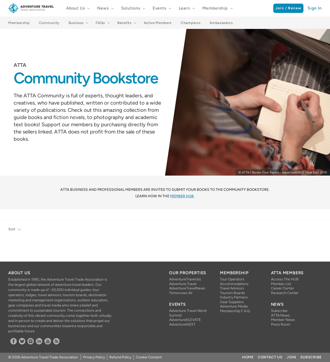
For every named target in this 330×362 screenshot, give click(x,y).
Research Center (285, 293)
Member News (283, 320)
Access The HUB (285, 279)
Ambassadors (221, 23)
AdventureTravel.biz (185, 279)
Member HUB (182, 196)
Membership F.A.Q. (235, 311)
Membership (215, 8)
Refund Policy (120, 357)
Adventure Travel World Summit (188, 313)
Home (248, 357)
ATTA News (280, 315)
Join (291, 357)
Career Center (282, 288)
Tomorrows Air (181, 293)
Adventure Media (234, 306)
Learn (184, 8)
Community (49, 23)
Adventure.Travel (182, 284)
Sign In (315, 8)
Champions (190, 23)
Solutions (130, 8)
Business (76, 23)
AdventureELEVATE (185, 320)
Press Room (280, 324)
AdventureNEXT (182, 324)
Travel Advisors (232, 288)
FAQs (100, 23)
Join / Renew (288, 8)
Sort (14, 230)
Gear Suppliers (232, 302)
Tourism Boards (232, 293)
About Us (75, 8)
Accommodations (234, 284)
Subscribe (279, 311)
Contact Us (270, 357)
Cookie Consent (149, 357)
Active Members (158, 23)
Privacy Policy (94, 357)
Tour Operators (232, 279)
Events (159, 8)
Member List (281, 284)
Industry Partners (234, 297)
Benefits (124, 23)
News (103, 8)
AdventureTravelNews (187, 288)
